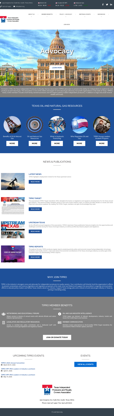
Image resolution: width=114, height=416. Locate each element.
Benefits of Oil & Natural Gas (12, 137)
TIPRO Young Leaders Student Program (102, 137)
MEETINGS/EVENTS (85, 15)
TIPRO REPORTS (36, 247)
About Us (31, 15)
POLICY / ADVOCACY (66, 15)
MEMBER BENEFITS (47, 15)
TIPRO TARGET (35, 198)
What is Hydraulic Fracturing (57, 137)
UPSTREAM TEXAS (37, 222)
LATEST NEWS (35, 174)
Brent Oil (43, 3)
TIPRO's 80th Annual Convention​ (13, 363)
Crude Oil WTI (62, 3)
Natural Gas (80, 3)
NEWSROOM (101, 15)
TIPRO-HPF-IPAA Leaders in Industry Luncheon (18, 369)
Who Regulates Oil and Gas (79, 137)
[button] (2, 58)
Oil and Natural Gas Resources (34, 137)
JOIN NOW (67, 24)
